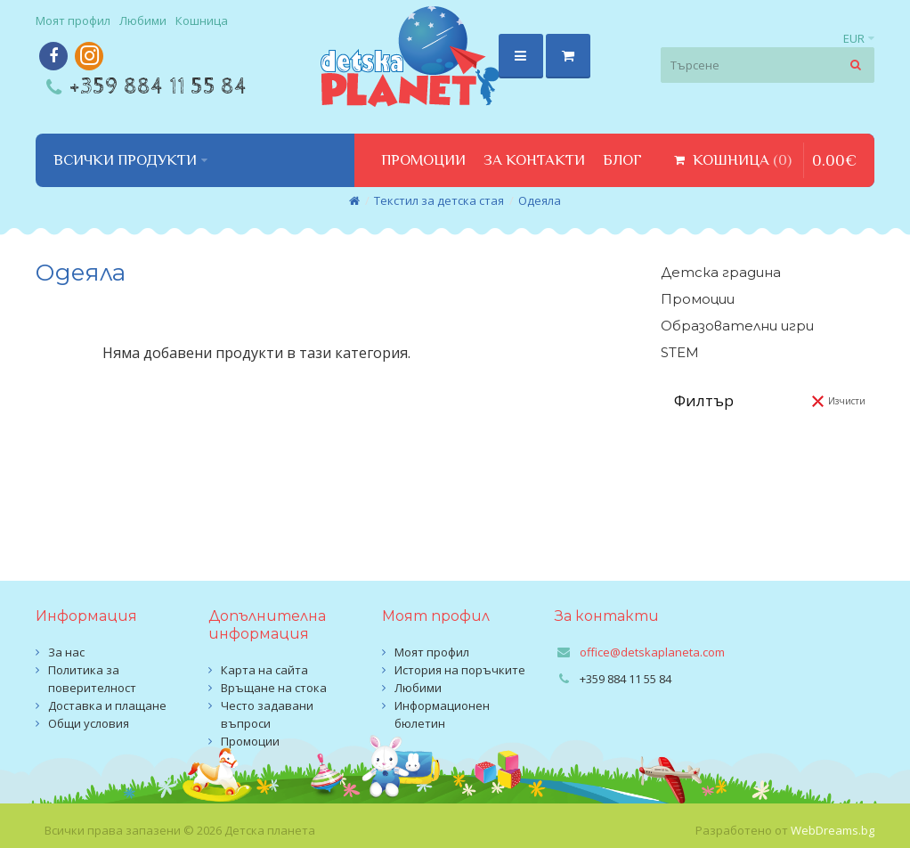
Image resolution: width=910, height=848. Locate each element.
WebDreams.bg (832, 830)
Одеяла (539, 200)
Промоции (698, 298)
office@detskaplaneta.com (652, 652)
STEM (680, 352)
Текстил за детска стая (439, 200)
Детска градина (721, 272)
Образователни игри (737, 325)
